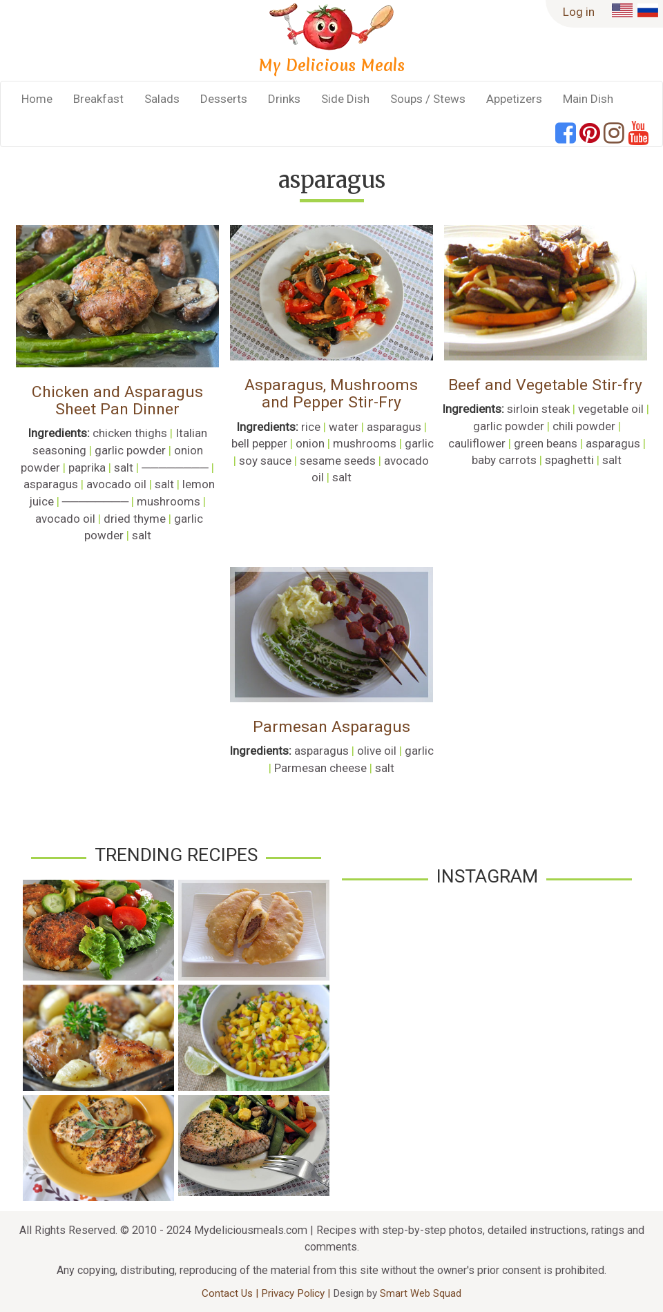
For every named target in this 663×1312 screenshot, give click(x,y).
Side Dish (345, 99)
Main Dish (588, 99)
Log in (579, 12)
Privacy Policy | (297, 1293)
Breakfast (98, 99)
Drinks (284, 99)
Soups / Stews (427, 99)
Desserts (223, 99)
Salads (162, 99)
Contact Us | (231, 1293)
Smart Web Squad (420, 1293)
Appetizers (514, 99)
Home (36, 99)
